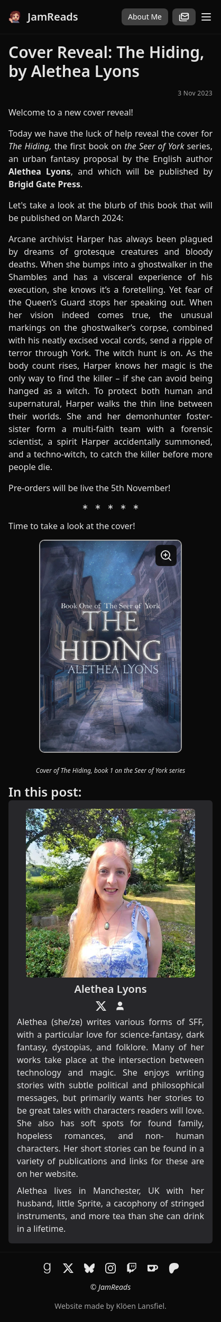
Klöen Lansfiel (140, 1306)
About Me (145, 17)
